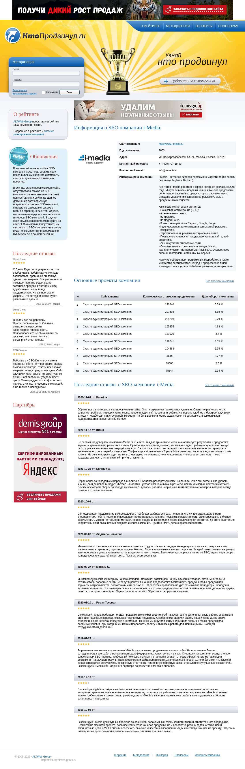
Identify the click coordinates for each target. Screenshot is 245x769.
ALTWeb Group (22, 121)
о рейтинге (150, 26)
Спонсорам (181, 755)
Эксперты (162, 755)
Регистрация (20, 90)
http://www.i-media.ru (171, 143)
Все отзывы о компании (219, 385)
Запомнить (52, 92)
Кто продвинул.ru (45, 35)
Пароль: (17, 79)
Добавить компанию (207, 755)
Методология (141, 755)
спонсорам (228, 26)
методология (178, 26)
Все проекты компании (220, 281)
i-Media (151, 127)
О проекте (120, 755)
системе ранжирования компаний (33, 133)
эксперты (203, 26)
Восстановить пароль (25, 93)
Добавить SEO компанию (190, 81)
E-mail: (16, 69)
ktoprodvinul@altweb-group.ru (58, 759)
